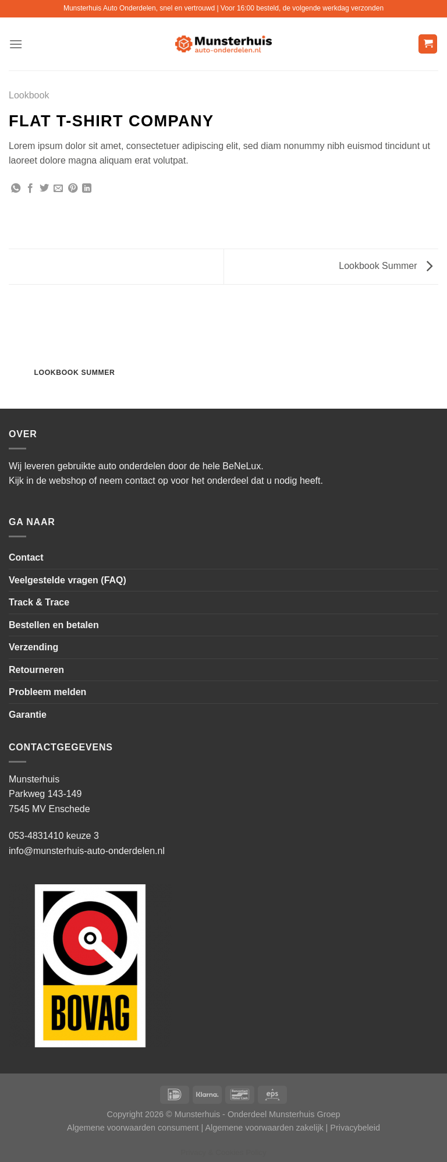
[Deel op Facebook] (30, 188)
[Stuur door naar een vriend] (58, 188)
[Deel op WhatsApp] (15, 188)
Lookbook (29, 95)
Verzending (33, 647)
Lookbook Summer (385, 266)
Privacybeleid (355, 1127)
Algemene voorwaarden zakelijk (264, 1127)
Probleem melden (47, 692)
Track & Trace (39, 602)
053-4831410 (36, 836)
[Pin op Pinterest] (72, 188)
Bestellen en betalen (54, 625)
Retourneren (36, 670)
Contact (26, 557)
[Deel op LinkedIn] (86, 188)
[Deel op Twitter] (44, 188)
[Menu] (16, 44)
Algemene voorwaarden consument (132, 1127)
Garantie (28, 715)
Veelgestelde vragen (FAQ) (67, 580)
